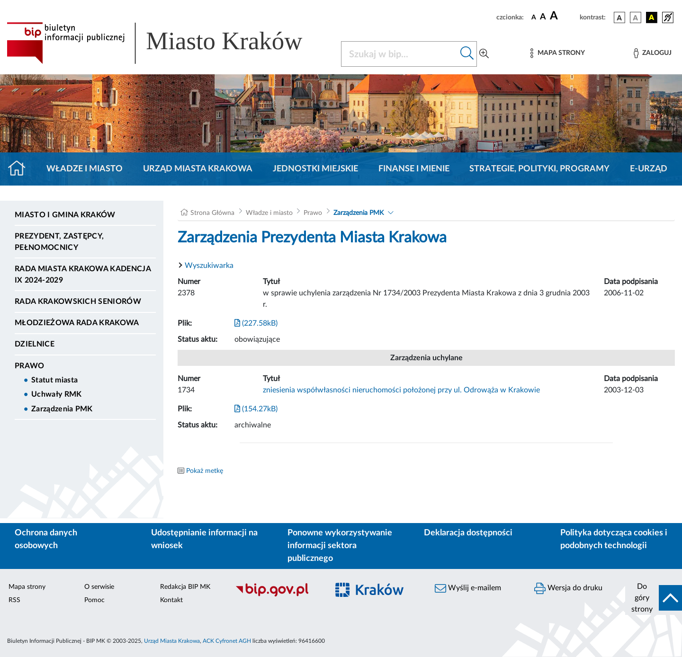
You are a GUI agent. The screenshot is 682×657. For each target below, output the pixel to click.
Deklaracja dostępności (468, 533)
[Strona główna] (20, 169)
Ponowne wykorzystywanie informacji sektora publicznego (339, 546)
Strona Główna (212, 213)
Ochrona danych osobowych (46, 539)
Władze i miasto (84, 169)
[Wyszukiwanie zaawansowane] (484, 54)
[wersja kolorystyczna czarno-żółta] (652, 17)
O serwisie (99, 587)
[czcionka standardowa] (533, 17)
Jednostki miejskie (315, 169)
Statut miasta (54, 380)
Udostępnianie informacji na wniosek (204, 539)
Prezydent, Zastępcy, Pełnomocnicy (59, 241)
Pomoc (94, 600)
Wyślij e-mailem (468, 588)
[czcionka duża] (563, 16)
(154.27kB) (256, 409)
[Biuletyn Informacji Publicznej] (277, 595)
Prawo (30, 366)
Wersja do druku (568, 588)
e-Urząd (648, 169)
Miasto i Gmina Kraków (65, 215)
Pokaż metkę (204, 471)
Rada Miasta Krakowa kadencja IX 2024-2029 (83, 274)
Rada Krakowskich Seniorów (78, 301)
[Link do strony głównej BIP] (168, 43)
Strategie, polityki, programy (539, 169)
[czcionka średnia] (543, 17)
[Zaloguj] (653, 53)
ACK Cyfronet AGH (227, 641)
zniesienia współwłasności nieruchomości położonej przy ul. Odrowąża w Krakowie (401, 390)
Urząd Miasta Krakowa (197, 169)
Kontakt (171, 600)
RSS (14, 600)
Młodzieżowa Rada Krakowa (77, 323)
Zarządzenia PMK (62, 409)
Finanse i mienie (413, 169)
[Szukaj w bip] (467, 54)
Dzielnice (34, 344)
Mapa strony (27, 587)
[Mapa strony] (557, 53)
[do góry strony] (653, 598)
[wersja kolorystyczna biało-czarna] (635, 17)
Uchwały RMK (56, 394)
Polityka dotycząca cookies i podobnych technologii (613, 539)
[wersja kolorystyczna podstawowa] (619, 17)
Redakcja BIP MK (185, 587)
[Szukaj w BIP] (399, 54)
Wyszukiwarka (209, 265)
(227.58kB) (256, 323)
